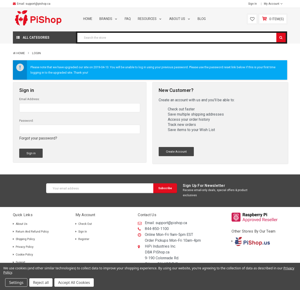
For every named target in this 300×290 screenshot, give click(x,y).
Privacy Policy (25, 247)
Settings (16, 282)
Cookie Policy (24, 254)
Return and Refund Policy (32, 231)
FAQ (128, 19)
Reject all (41, 282)
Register (83, 239)
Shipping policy (25, 239)
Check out (85, 224)
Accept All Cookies (74, 282)
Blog (202, 19)
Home (87, 19)
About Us (180, 19)
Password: (26, 120)
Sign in (252, 3)
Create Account (176, 151)
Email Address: (29, 99)
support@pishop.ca (38, 3)
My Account (273, 3)
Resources (150, 19)
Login (36, 53)
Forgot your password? (38, 138)
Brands (108, 19)
